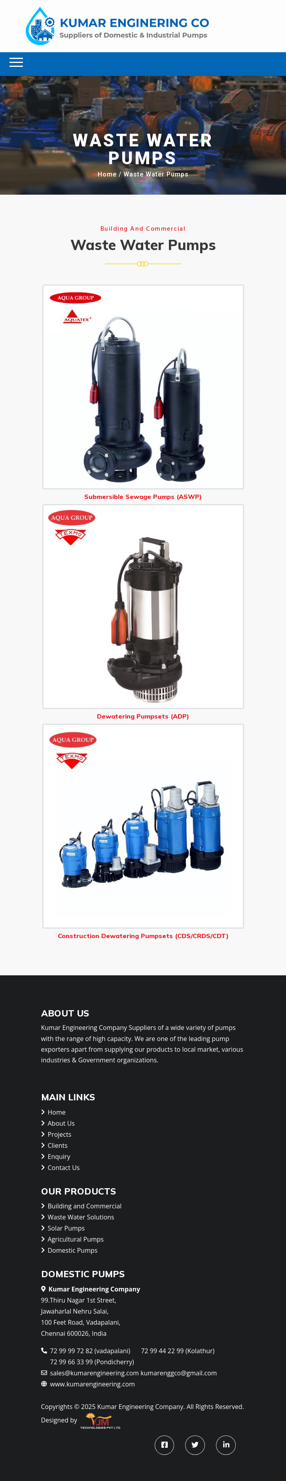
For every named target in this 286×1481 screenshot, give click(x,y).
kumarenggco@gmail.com (178, 1373)
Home (107, 174)
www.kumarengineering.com (88, 1383)
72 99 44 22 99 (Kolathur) (177, 1350)
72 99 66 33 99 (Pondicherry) (92, 1362)
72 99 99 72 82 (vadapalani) (86, 1350)
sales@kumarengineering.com (90, 1372)
